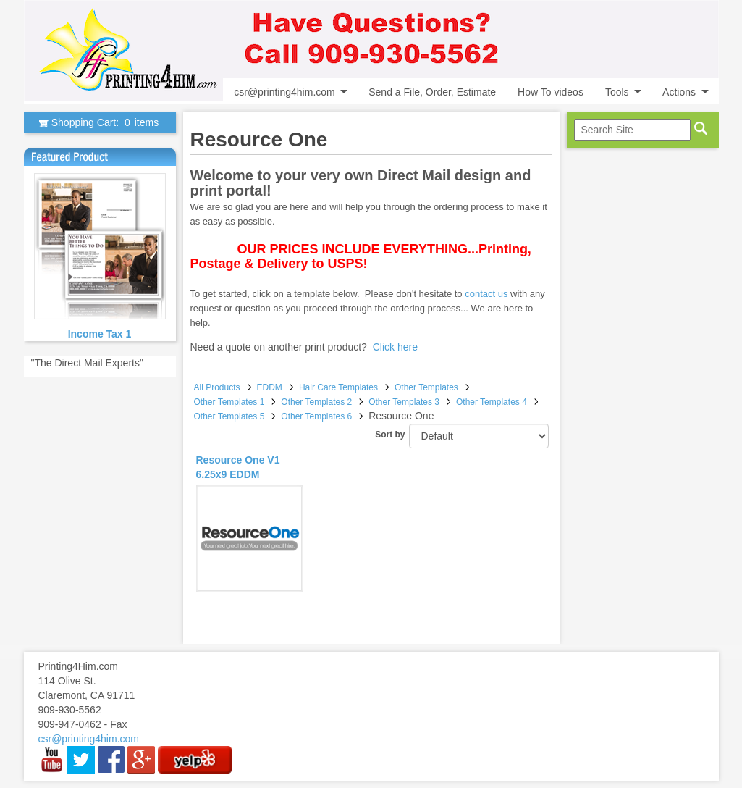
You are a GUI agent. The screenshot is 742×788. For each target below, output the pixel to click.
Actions (679, 92)
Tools (617, 92)
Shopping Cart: (99, 122)
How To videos (550, 92)
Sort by (390, 434)
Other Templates (426, 387)
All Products (217, 387)
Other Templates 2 (316, 402)
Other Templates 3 (403, 402)
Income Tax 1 (100, 334)
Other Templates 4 (491, 402)
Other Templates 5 (229, 416)
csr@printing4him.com (284, 92)
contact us (486, 293)
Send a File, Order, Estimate (432, 92)
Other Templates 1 (229, 402)
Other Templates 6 (316, 416)
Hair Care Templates (338, 387)
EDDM (269, 387)
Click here (395, 347)
